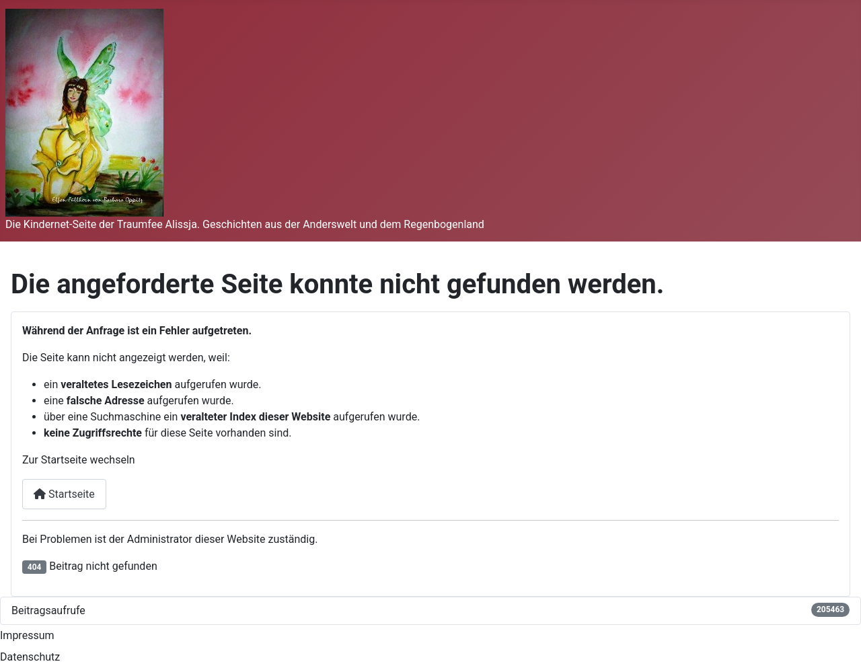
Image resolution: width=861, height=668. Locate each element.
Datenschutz (30, 657)
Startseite (64, 494)
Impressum (27, 635)
